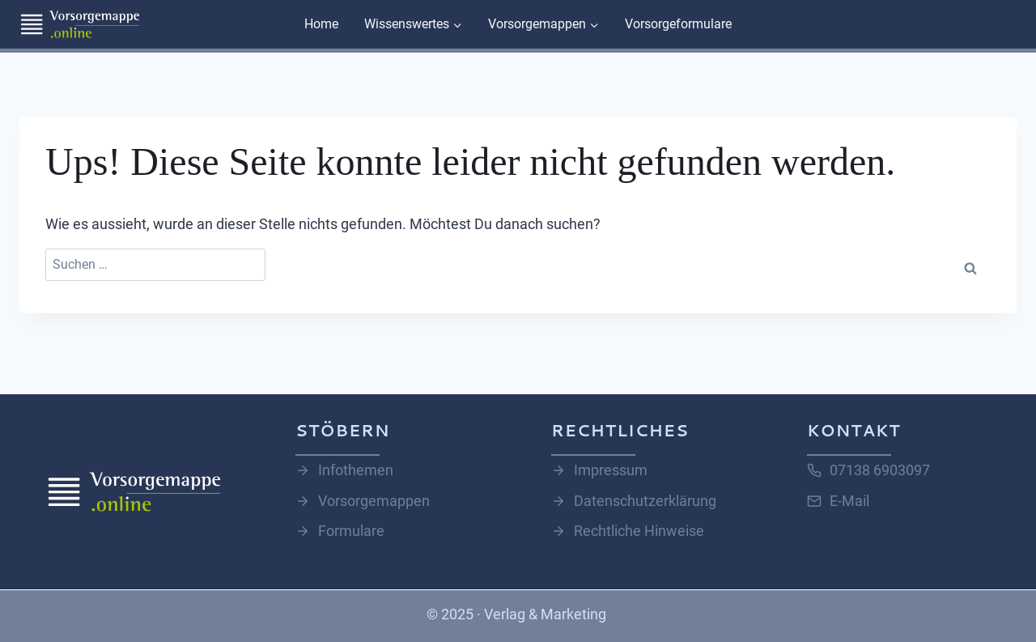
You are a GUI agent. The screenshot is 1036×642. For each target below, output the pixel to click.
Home (321, 24)
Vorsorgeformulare (678, 24)
